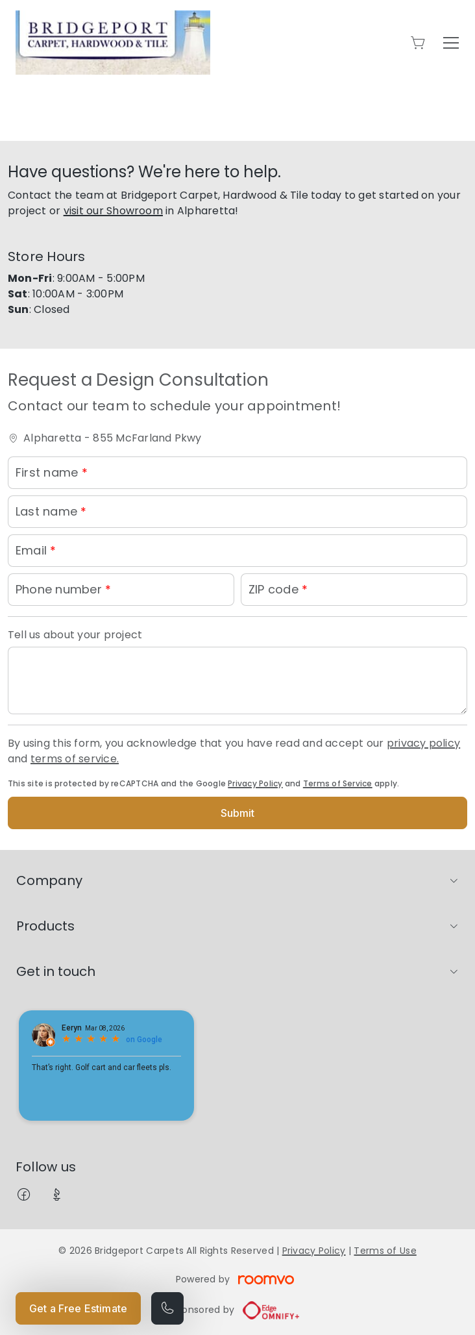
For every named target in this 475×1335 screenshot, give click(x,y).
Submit (238, 812)
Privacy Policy (255, 783)
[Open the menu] (451, 43)
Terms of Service (337, 783)
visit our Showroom (113, 210)
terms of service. (74, 758)
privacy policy (423, 743)
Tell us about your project (75, 634)
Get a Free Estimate (78, 1308)
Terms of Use (385, 1250)
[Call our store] (167, 1308)
